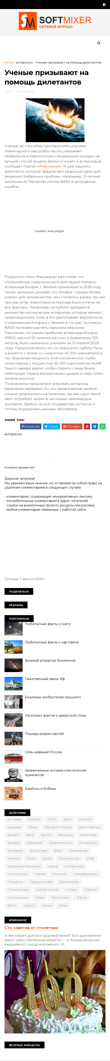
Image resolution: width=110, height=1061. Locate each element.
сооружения (18, 897)
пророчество (41, 882)
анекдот (85, 819)
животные (88, 835)
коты (31, 858)
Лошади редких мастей (44, 734)
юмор (47, 905)
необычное (74, 866)
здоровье (34, 843)
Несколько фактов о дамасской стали (55, 715)
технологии (60, 897)
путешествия (18, 889)
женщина (65, 835)
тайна (39, 897)
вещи (33, 827)
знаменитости (61, 843)
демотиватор (89, 827)
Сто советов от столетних (31, 927)
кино (58, 850)
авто (67, 819)
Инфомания (49, 166)
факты (81, 897)
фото (12, 905)
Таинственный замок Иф (45, 679)
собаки (71, 889)
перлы (40, 874)
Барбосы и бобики (40, 789)
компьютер (78, 850)
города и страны (58, 827)
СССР (51, 819)
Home (9, 62)
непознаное (17, 874)
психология (69, 882)
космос (14, 858)
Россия (34, 819)
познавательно (85, 874)
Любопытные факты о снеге (48, 624)
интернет (15, 850)
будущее (14, 827)
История (14, 819)
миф (90, 858)
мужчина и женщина (24, 866)
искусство (38, 850)
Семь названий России (43, 752)
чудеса (29, 905)
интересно (24, 62)
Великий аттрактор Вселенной (50, 661)
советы (90, 889)
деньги (13, 835)
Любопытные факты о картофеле (52, 642)
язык (63, 905)
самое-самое (47, 889)
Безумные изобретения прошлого (53, 697)
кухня (46, 858)
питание (59, 874)
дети (30, 835)
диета (46, 835)
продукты (15, 882)
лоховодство (69, 858)
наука (52, 866)
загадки (14, 843)
